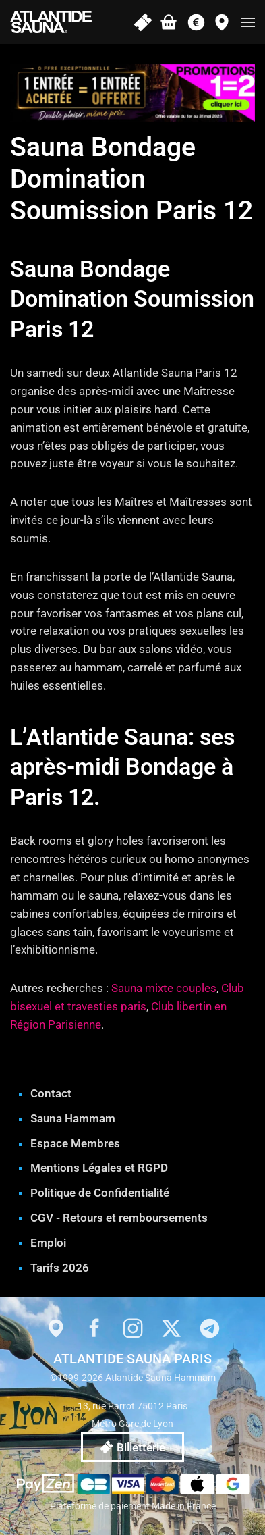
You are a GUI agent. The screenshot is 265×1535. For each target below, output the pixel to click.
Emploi (48, 1242)
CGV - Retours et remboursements (119, 1217)
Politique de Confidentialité (99, 1192)
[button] (248, 22)
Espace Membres (75, 1143)
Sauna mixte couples (163, 988)
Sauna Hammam (72, 1118)
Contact (50, 1093)
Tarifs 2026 (59, 1267)
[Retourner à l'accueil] (51, 22)
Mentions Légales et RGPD (99, 1167)
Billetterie (132, 1447)
